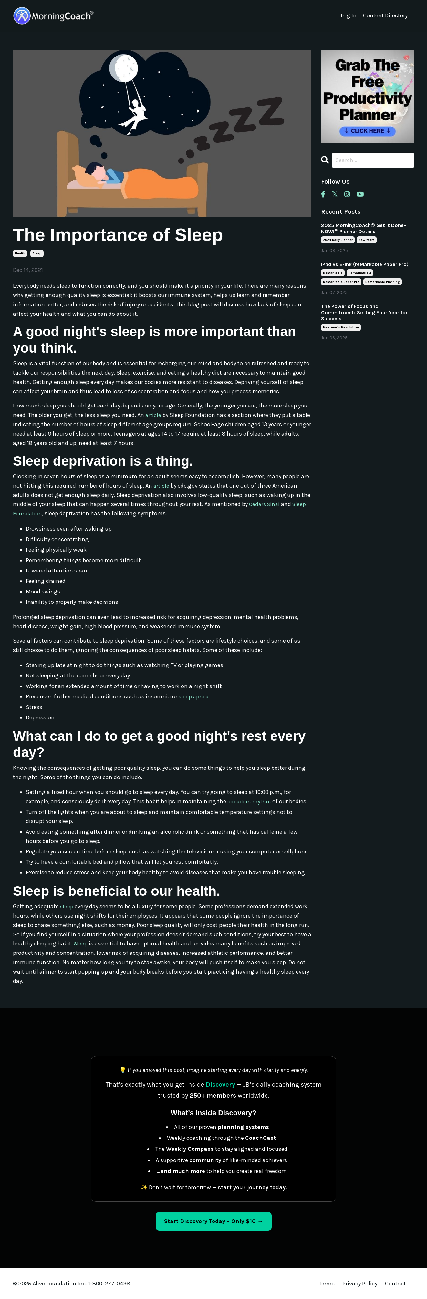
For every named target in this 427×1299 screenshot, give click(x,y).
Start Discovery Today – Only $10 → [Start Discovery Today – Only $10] (213, 1220)
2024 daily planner (338, 240)
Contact (395, 1283)
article (153, 414)
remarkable (333, 273)
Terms (327, 1283)
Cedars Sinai (265, 504)
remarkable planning (382, 282)
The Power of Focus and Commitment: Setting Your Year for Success (364, 313)
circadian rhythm (249, 801)
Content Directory (385, 15)
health (20, 253)
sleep (37, 253)
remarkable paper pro (341, 282)
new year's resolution (341, 327)
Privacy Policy (360, 1283)
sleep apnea (194, 696)
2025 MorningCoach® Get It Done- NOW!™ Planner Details (363, 228)
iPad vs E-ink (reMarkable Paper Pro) (365, 265)
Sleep (81, 943)
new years (367, 240)
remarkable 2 (360, 273)
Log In (348, 15)
